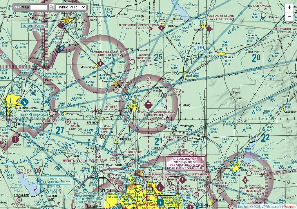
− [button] (289, 16)
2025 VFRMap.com (267, 206)
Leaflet (243, 206)
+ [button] (289, 7)
